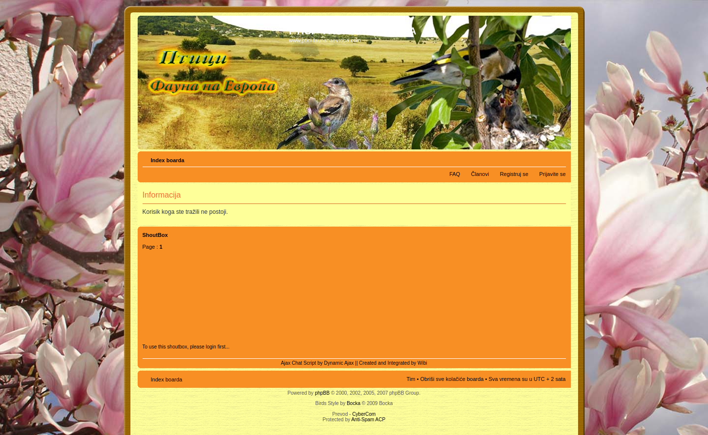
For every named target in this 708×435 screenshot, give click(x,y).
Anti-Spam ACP (368, 419)
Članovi (480, 174)
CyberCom (364, 414)
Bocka (353, 403)
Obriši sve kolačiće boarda (452, 379)
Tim (411, 379)
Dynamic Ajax (339, 363)
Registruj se (514, 174)
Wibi (422, 363)
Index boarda (167, 160)
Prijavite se (552, 174)
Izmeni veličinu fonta (559, 158)
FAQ (454, 174)
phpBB (322, 393)
